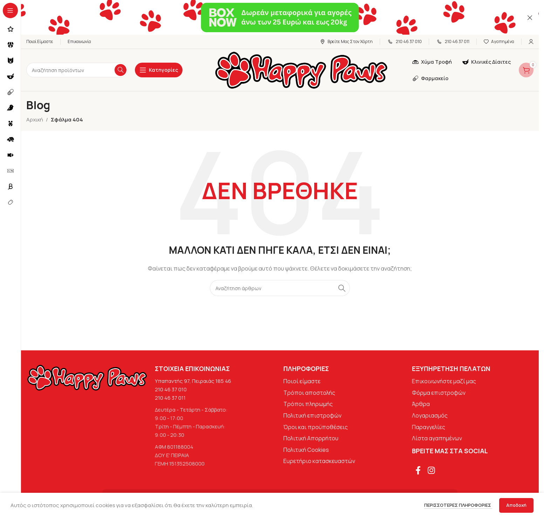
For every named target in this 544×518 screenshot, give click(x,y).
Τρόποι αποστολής (309, 393)
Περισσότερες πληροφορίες (458, 505)
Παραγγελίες (428, 427)
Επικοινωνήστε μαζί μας (444, 381)
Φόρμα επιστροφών (439, 393)
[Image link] (87, 377)
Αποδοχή (516, 505)
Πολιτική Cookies (306, 450)
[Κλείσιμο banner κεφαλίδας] (530, 17)
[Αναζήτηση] (77, 70)
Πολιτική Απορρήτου (310, 438)
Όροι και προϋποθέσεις (315, 427)
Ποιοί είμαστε (302, 381)
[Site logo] (301, 70)
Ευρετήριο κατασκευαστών (319, 461)
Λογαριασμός (430, 416)
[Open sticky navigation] (158, 70)
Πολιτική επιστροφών (312, 416)
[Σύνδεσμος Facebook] (418, 471)
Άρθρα (421, 404)
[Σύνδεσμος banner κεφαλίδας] (280, 17)
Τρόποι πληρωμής (308, 404)
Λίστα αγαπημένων (437, 438)
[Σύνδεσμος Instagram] (431, 471)
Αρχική (34, 119)
